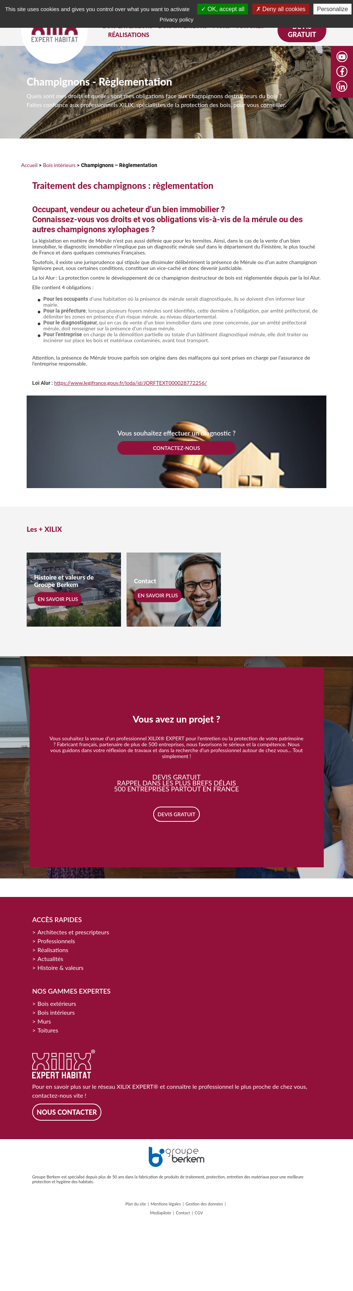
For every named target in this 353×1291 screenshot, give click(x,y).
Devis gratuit (302, 30)
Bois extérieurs (56, 1003)
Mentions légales (166, 1203)
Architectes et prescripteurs (73, 931)
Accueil (29, 165)
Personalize (332, 9)
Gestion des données (204, 1203)
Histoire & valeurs (60, 967)
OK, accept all (222, 9)
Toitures (47, 1030)
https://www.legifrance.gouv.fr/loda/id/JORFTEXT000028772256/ (130, 383)
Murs (44, 1021)
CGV (199, 1212)
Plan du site (135, 1203)
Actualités (50, 958)
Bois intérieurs (59, 165)
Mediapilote (160, 1212)
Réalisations (52, 949)
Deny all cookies (281, 9)
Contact (183, 1212)
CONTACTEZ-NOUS (176, 448)
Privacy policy (176, 19)
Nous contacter (67, 1112)
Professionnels (56, 940)
